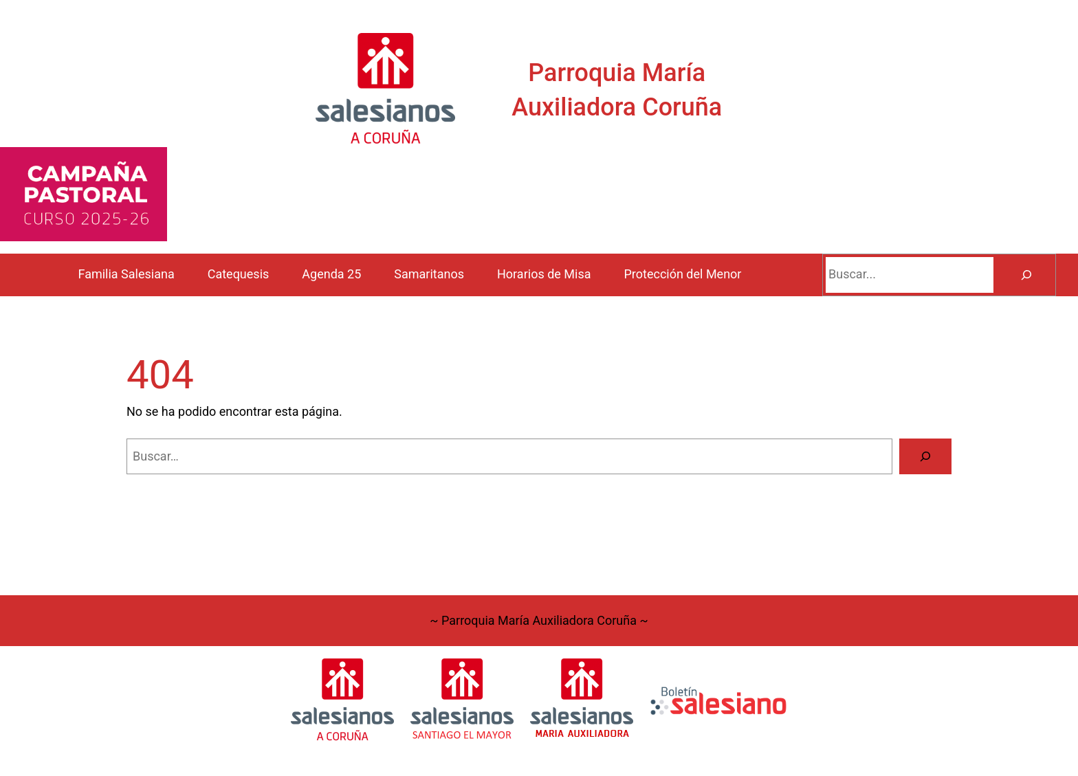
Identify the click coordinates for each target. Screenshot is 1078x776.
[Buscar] (1026, 275)
